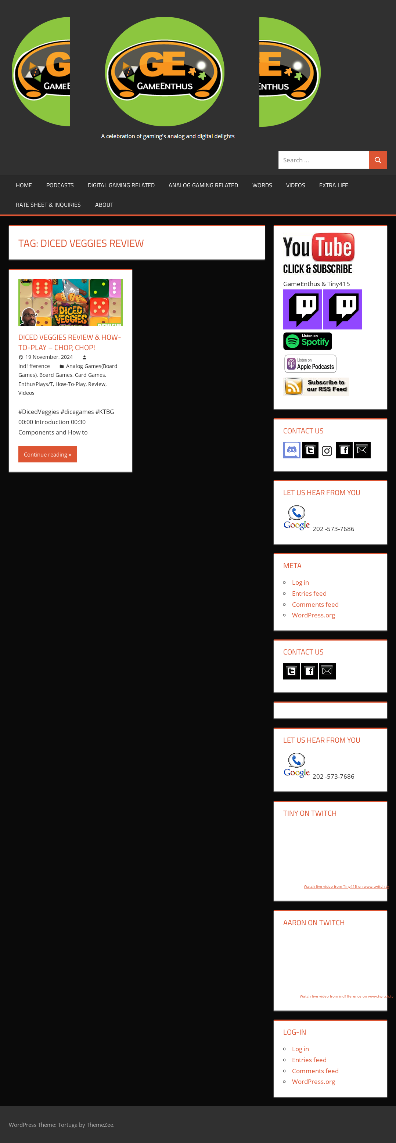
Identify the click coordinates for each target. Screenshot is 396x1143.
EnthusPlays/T (35, 384)
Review (96, 384)
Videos (295, 185)
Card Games (90, 374)
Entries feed (309, 593)
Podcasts (60, 185)
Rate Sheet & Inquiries (48, 204)
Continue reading (45, 454)
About (104, 204)
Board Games (55, 374)
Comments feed (315, 604)
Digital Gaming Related (121, 185)
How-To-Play (70, 384)
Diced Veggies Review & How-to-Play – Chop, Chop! (69, 342)
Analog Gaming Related (203, 185)
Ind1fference (34, 366)
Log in (300, 582)
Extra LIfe (333, 185)
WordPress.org (313, 615)
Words (262, 185)
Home (24, 185)
